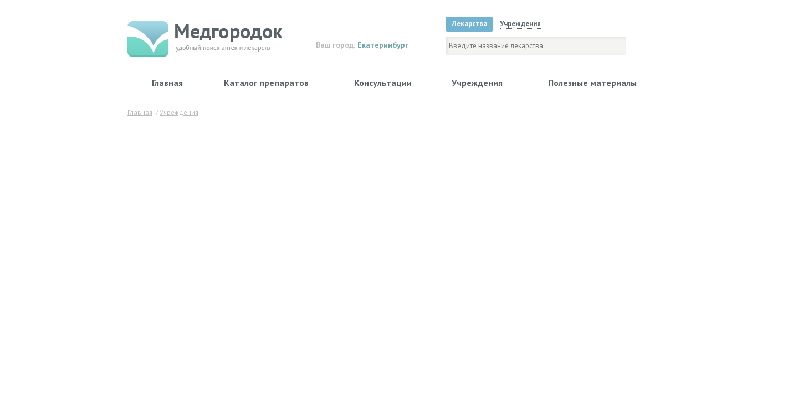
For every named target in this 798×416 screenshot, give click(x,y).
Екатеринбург (382, 45)
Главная (167, 82)
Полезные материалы (592, 82)
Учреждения (477, 82)
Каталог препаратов (266, 82)
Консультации (383, 82)
